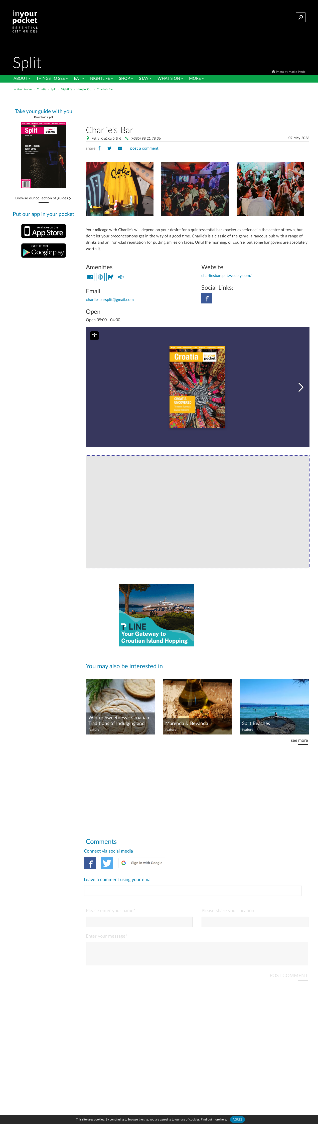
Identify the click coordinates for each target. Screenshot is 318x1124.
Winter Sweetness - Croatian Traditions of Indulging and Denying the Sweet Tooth (118, 714)
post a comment (144, 148)
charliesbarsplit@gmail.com (109, 293)
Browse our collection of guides (41, 198)
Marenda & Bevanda (186, 716)
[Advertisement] (197, 107)
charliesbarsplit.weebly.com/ (226, 269)
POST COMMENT (288, 948)
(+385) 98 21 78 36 (145, 138)
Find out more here (213, 1119)
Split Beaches (256, 716)
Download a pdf (44, 117)
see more (299, 733)
